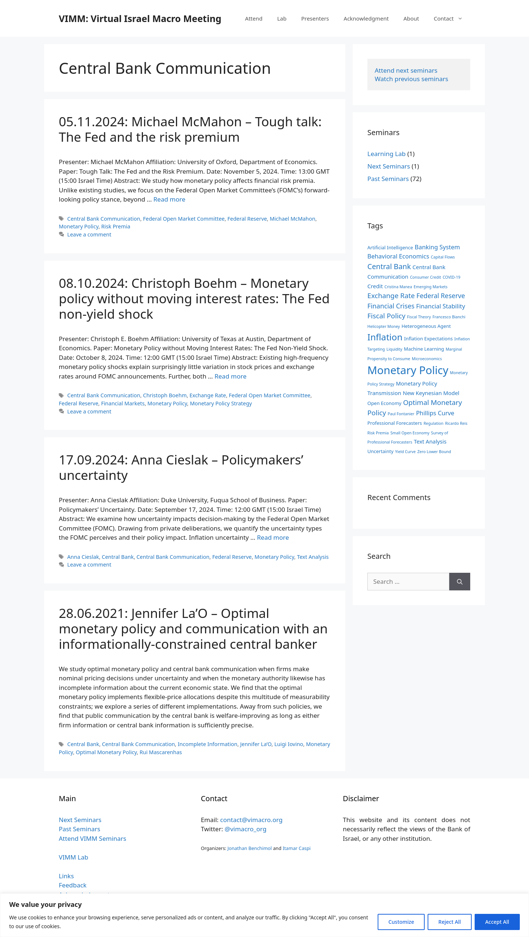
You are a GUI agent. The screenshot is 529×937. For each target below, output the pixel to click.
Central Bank (118, 556)
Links (66, 876)
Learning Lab (386, 153)
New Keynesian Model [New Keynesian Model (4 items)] (431, 393)
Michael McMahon (292, 218)
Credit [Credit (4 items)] (375, 286)
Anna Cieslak (83, 556)
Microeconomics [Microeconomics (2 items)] (427, 358)
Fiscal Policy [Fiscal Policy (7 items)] (386, 315)
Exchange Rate (208, 395)
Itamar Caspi (296, 848)
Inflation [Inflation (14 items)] (385, 337)
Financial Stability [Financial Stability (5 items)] (440, 306)
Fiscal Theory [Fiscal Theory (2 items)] (419, 316)
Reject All (449, 921)
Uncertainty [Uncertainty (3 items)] (380, 451)
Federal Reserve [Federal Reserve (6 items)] (440, 295)
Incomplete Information (208, 744)
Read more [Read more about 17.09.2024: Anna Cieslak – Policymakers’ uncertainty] (273, 537)
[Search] (459, 581)
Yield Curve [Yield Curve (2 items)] (405, 451)
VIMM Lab (73, 857)
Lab (282, 18)
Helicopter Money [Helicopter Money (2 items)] (383, 326)
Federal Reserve (247, 218)
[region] (264, 915)
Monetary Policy (78, 226)
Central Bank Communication (103, 218)
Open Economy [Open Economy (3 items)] (384, 403)
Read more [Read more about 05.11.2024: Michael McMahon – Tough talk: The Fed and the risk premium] (170, 199)
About (411, 18)
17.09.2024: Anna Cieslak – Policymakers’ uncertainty (181, 467)
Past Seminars (388, 178)
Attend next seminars (406, 70)
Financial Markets (123, 403)
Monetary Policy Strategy (221, 403)
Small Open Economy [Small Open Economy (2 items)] (410, 432)
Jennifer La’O (255, 744)
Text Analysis (312, 556)
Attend (253, 18)
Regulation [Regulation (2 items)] (433, 423)
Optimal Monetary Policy (106, 752)
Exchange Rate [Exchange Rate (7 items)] (391, 295)
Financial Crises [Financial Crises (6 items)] (390, 305)
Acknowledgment (366, 18)
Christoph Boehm (165, 395)
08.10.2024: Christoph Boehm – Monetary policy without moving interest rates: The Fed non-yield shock (194, 298)
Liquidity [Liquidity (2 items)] (394, 349)
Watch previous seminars (411, 79)
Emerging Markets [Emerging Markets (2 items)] (430, 286)
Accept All (497, 921)
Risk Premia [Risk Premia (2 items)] (378, 432)
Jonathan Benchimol (249, 848)
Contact (452, 18)
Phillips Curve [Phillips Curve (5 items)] (435, 413)
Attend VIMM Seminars (92, 838)
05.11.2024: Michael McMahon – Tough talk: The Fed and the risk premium (190, 129)
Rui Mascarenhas (161, 752)
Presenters (315, 18)
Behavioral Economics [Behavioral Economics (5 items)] (398, 256)
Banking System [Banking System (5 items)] (437, 247)
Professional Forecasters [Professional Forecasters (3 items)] (394, 423)
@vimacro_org (245, 829)
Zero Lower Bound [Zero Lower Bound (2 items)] (434, 451)
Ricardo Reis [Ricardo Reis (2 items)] (456, 423)
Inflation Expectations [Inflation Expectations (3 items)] (428, 338)
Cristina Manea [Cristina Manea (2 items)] (398, 286)
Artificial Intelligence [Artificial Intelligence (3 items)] (390, 247)
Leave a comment (89, 234)
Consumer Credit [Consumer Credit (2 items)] (425, 277)
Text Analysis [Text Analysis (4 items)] (430, 441)
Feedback (73, 885)
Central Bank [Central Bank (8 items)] (389, 266)
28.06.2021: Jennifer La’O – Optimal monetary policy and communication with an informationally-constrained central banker (193, 628)
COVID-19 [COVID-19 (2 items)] (451, 277)
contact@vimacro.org (251, 819)
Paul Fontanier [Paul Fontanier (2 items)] (401, 413)
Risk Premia (115, 226)
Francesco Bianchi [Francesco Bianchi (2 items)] (448, 316)
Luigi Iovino (288, 744)
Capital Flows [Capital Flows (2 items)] (443, 257)
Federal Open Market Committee (183, 218)
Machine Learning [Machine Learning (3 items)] (424, 349)
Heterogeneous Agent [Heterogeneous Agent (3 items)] (426, 326)
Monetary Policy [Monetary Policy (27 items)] (407, 370)
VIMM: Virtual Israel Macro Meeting (140, 18)
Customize (401, 921)
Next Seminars (388, 166)
